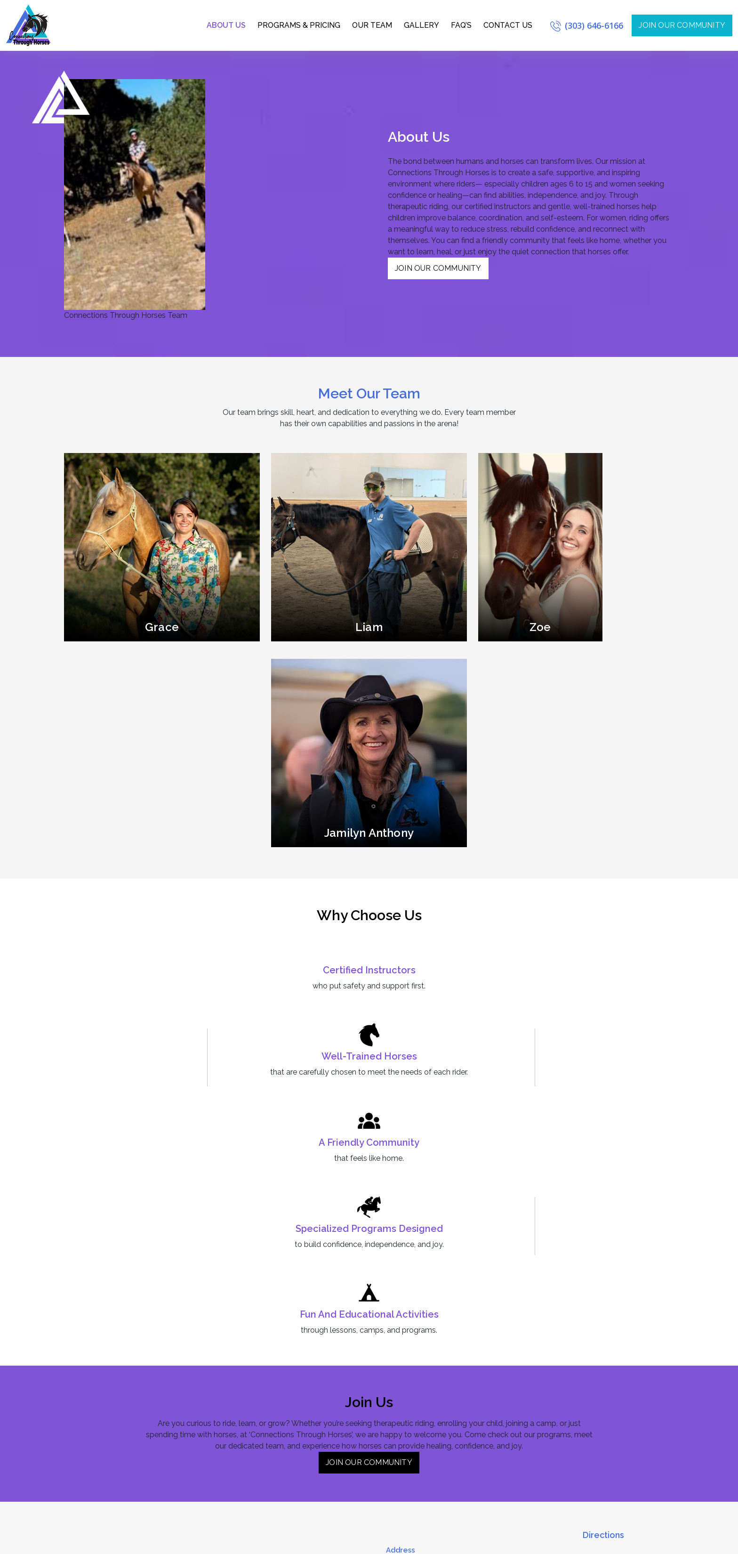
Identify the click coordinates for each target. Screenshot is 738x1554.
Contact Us (507, 25)
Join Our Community (438, 268)
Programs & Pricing (298, 25)
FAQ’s (461, 25)
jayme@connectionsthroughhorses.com (447, 1383)
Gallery (421, 25)
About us (226, 25)
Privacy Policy (650, 1541)
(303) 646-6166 (586, 25)
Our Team (372, 25)
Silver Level (260, 1357)
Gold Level (259, 1371)
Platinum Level (264, 1385)
